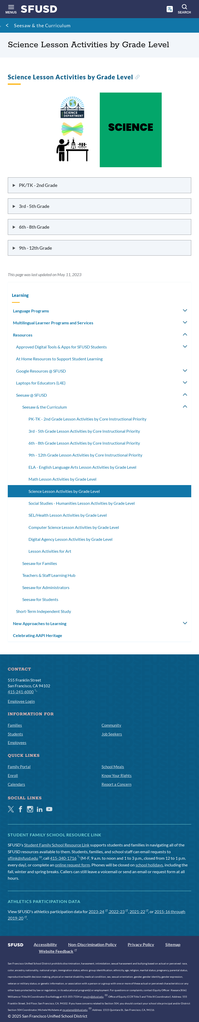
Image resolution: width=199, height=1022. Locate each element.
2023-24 (98, 911)
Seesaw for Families (39, 563)
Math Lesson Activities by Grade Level (62, 479)
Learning (20, 295)
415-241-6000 (22, 691)
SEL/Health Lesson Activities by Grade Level (68, 515)
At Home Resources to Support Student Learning (59, 358)
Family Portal (19, 766)
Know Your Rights (117, 775)
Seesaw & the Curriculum (42, 25)
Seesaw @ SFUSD (31, 395)
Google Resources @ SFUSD (41, 370)
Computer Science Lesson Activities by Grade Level (74, 527)
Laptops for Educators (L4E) (41, 382)
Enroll (13, 775)
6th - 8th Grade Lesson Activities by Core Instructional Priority (84, 442)
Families (15, 725)
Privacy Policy (141, 944)
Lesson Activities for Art (50, 551)
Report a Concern (116, 784)
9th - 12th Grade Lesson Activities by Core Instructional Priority (85, 454)
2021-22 (139, 911)
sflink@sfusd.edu (25, 858)
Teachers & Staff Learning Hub (48, 575)
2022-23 (118, 911)
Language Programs (31, 310)
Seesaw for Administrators (45, 587)
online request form (72, 864)
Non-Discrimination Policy (92, 944)
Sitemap (172, 944)
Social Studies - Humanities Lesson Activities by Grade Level (82, 503)
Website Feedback (58, 951)
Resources (22, 334)
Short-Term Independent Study (43, 611)
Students (15, 734)
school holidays (149, 864)
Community (111, 725)
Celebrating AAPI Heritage (37, 635)
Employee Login (21, 701)
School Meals (113, 766)
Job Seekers (112, 734)
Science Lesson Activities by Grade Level (64, 491)
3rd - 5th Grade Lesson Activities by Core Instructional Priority (84, 431)
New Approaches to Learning (39, 623)
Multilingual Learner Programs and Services (53, 322)
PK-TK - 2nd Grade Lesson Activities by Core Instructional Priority (87, 418)
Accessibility (45, 944)
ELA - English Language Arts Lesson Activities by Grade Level (82, 467)
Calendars (16, 784)
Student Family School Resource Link (56, 844)
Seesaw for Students (40, 599)
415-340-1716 (65, 858)
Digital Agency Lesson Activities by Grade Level (70, 539)
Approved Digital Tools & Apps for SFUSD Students (61, 346)
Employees (17, 742)
